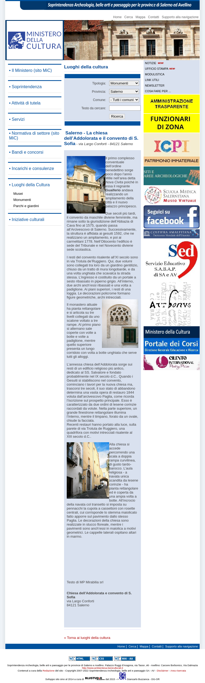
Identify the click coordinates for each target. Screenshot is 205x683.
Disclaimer (162, 670)
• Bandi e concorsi (26, 152)
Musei (18, 194)
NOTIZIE (154, 63)
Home (117, 17)
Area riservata (178, 670)
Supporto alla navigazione (180, 17)
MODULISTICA (154, 74)
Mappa (140, 17)
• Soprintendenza (25, 86)
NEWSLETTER (154, 85)
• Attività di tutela (25, 103)
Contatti (153, 17)
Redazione (49, 670)
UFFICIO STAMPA (160, 68)
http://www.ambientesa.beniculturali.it (102, 668)
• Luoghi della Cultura (29, 185)
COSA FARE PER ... (158, 91)
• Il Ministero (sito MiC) (30, 70)
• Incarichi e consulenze (31, 168)
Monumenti (22, 200)
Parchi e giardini (26, 206)
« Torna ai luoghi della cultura (87, 638)
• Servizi (17, 119)
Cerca (128, 17)
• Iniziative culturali (26, 219)
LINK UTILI (152, 80)
